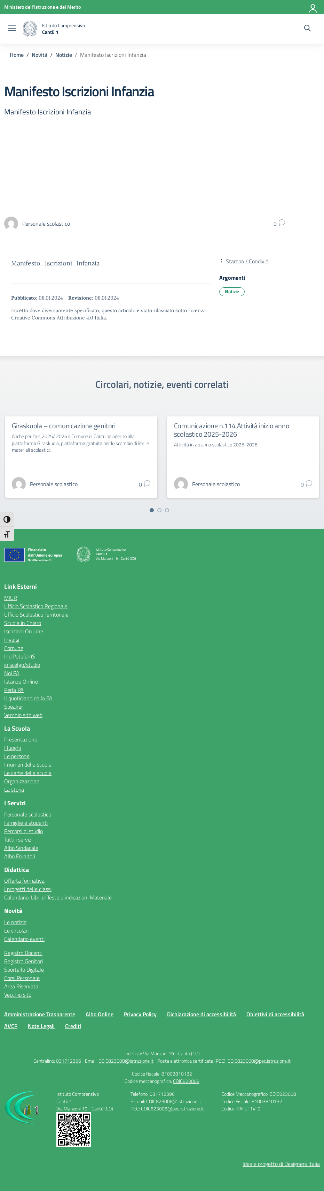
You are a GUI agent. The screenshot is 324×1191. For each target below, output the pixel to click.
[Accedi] (313, 7)
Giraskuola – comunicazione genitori (64, 425)
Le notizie (15, 922)
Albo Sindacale (21, 848)
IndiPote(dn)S (19, 656)
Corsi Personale (22, 978)
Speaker (13, 706)
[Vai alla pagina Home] (17, 55)
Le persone (17, 756)
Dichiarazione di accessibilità (201, 1014)
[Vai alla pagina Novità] (39, 55)
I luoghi (12, 748)
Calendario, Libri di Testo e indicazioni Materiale (58, 897)
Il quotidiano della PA (28, 698)
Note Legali (41, 1026)
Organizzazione (21, 781)
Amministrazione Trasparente (39, 1014)
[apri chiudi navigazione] (12, 29)
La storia (14, 789)
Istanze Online (21, 681)
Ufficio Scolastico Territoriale (36, 614)
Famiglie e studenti (26, 823)
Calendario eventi (24, 939)
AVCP (10, 1026)
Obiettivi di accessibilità (275, 1014)
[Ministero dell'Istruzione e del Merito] (42, 6)
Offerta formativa (24, 880)
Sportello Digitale (24, 969)
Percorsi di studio (23, 831)
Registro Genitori (23, 961)
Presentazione (20, 739)
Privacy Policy (140, 1014)
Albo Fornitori (19, 856)
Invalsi (11, 639)
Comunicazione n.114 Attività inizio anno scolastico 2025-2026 (232, 429)
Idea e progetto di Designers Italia (281, 1164)
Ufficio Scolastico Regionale (36, 606)
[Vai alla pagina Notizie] (63, 55)
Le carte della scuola (28, 773)
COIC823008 (186, 1081)
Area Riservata (21, 986)
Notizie (232, 291)
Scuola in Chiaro (22, 623)
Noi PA (11, 673)
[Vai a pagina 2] (159, 510)
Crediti (73, 1026)
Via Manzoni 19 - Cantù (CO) (171, 1053)
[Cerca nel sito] (307, 28)
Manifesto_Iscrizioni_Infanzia (56, 263)
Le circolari (16, 930)
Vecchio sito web (23, 715)
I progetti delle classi (28, 889)
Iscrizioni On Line (23, 631)
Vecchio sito (17, 994)
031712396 (68, 1060)
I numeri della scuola (28, 764)
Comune (13, 648)
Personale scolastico (27, 814)
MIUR (10, 598)
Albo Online (99, 1014)
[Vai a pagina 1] (152, 510)
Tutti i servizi (18, 839)
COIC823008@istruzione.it (125, 1060)
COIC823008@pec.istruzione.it (259, 1060)
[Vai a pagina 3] (167, 510)
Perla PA (14, 690)
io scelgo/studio (22, 665)
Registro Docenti (23, 953)
